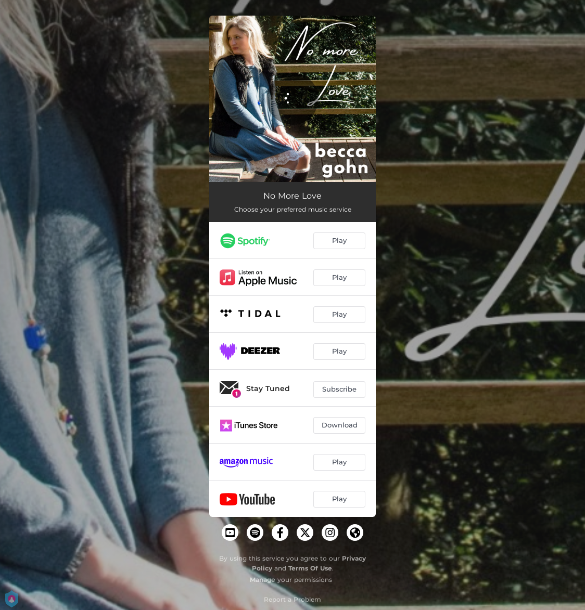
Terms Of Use (310, 568)
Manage (262, 579)
